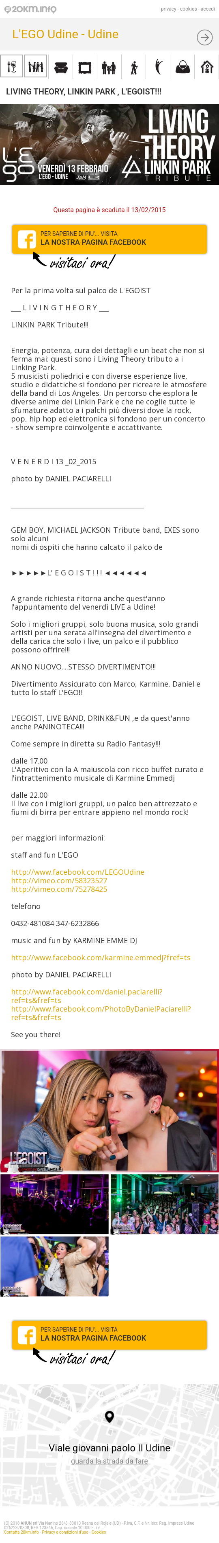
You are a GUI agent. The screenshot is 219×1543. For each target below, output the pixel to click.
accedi (208, 9)
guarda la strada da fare (109, 1461)
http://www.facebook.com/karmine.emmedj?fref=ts (101, 957)
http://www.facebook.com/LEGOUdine (77, 872)
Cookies (99, 1532)
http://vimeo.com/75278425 (59, 889)
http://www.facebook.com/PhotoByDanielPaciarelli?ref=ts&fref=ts (101, 1013)
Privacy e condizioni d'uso (65, 1532)
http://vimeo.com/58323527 (59, 880)
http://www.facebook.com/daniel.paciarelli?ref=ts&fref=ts (87, 996)
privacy (168, 9)
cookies (188, 9)
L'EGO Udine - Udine (65, 34)
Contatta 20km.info (21, 1532)
